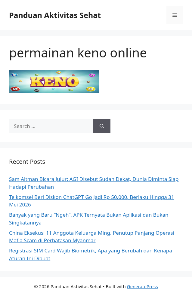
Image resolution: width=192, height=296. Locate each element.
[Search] (101, 126)
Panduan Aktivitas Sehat (55, 15)
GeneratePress (142, 286)
